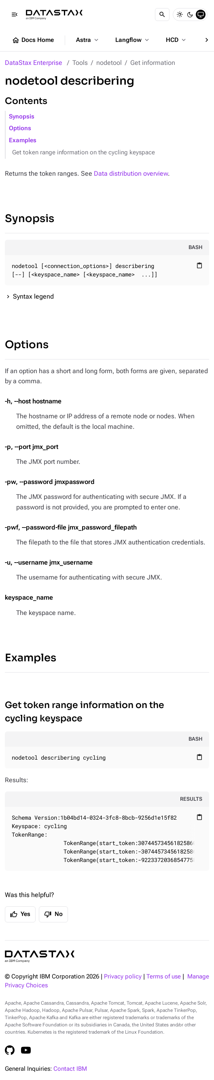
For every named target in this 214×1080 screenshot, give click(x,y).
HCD (176, 40)
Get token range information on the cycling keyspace (83, 152)
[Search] (162, 14)
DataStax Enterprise (33, 62)
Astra (88, 40)
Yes (20, 914)
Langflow (132, 40)
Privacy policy (123, 976)
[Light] (179, 14)
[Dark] (190, 14)
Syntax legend (33, 296)
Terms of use (163, 976)
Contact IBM (70, 1068)
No (53, 914)
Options (20, 128)
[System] (201, 14)
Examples (22, 140)
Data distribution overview (131, 173)
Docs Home (33, 40)
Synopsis (21, 116)
